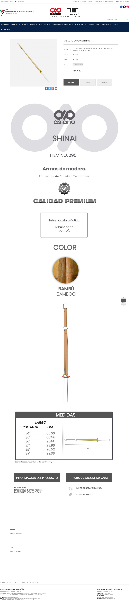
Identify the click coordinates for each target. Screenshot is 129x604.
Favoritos (105, 82)
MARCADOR (19, 1)
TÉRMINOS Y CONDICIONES (9, 583)
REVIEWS (123, 300)
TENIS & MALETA (80, 24)
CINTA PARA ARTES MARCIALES (62, 24)
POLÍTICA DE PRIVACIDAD (30, 583)
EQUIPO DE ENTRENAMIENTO (40, 24)
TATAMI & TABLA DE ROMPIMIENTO (99, 24)
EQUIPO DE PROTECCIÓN (19, 24)
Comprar (71, 82)
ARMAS (115, 24)
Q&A (123, 302)
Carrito (88, 82)
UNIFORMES (5, 24)
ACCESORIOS (5, 29)
